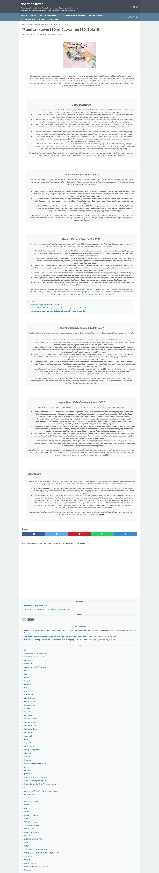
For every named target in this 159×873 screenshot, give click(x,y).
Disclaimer (78, 866)
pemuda (111, 218)
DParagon (111, 156)
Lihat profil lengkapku (121, 433)
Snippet (111, 315)
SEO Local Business (115, 278)
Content (111, 128)
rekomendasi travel (115, 250)
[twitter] (45, 675)
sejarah (110, 264)
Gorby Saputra (33, 2)
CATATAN (35, 14)
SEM (110, 271)
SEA (109, 261)
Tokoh (110, 335)
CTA (109, 135)
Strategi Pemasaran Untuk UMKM (120, 321)
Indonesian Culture (114, 173)
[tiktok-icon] (136, 5)
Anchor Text (112, 108)
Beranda (25, 14)
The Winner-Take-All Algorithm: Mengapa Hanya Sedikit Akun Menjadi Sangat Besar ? (122, 71)
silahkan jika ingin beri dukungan (119, 493)
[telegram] (91, 675)
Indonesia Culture (114, 166)
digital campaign (114, 146)
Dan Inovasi (112, 142)
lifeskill (111, 204)
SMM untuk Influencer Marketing (119, 302)
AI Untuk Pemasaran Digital (118, 104)
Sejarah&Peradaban (115, 267)
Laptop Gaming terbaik (116, 197)
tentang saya (68, 866)
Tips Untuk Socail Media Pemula (119, 332)
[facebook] (30, 675)
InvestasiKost (113, 180)
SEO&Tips (111, 288)
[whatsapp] (76, 675)
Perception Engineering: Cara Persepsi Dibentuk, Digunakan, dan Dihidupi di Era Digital (57, 386)
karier (110, 187)
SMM (110, 298)
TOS (35, 866)
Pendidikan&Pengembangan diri (119, 228)
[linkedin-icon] (132, 5)
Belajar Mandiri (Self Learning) (119, 115)
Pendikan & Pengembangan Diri (74, 14)
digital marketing (114, 149)
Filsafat (111, 159)
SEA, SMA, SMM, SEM (29, 18)
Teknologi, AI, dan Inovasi (50, 18)
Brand (110, 122)
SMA (110, 295)
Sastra (110, 257)
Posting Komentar (57, 39)
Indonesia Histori (114, 170)
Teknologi (111, 325)
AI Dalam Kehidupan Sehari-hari (119, 101)
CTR (109, 139)
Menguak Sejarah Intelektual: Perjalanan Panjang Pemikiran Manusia (119, 382)
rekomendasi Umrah (115, 254)
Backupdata (112, 111)
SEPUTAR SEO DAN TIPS (117, 292)
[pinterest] (60, 675)
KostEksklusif (113, 194)
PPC (110, 238)
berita (110, 118)
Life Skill (111, 201)
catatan (110, 125)
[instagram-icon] (129, 5)
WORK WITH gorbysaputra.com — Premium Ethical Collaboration (104, 866)
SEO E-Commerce (114, 274)
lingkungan (112, 208)
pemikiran (111, 214)
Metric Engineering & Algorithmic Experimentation (46, 380)
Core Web (111, 132)
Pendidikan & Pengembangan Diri (120, 225)
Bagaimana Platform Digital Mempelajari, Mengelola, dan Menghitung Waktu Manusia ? (58, 383)
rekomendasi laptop (115, 247)
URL (109, 339)
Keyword (111, 190)
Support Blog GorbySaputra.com (119, 29)
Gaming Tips (112, 163)
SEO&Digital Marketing (116, 285)
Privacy (60, 866)
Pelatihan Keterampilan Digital (119, 211)
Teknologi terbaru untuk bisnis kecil (120, 328)
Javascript (112, 184)
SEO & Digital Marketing (50, 14)
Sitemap (53, 866)
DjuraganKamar (113, 153)
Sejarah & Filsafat (97, 14)
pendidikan (112, 221)
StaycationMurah (114, 318)
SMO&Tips (112, 311)
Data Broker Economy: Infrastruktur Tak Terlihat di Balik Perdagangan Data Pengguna (121, 82)
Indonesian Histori (114, 177)
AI (109, 98)
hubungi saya (43, 866)
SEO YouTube (113, 281)
